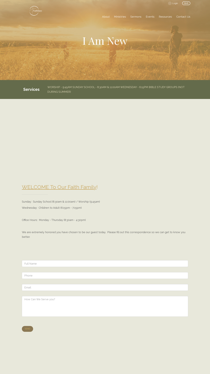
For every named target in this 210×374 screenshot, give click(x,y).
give (186, 3)
